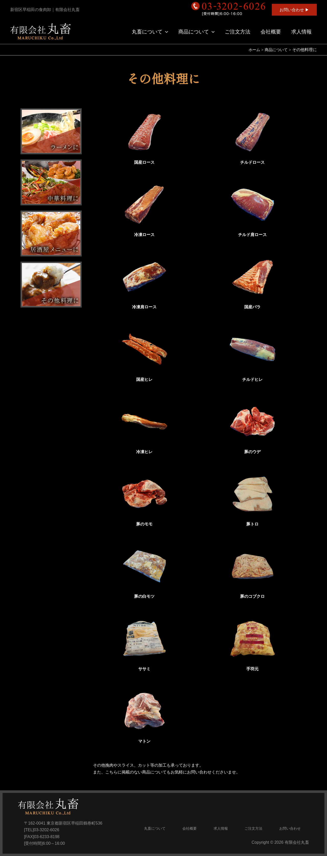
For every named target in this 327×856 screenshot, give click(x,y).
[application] (165, 31)
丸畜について (150, 31)
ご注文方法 (237, 31)
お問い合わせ (290, 828)
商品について (196, 31)
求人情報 (301, 31)
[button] (294, 10)
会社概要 (271, 31)
